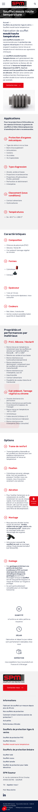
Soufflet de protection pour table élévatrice (15, 766)
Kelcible (13, 805)
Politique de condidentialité (24, 807)
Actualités (7, 721)
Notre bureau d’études (11, 724)
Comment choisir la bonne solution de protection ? (17, 716)
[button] (13, 85)
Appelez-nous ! (12, 785)
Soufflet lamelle (9, 762)
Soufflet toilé (8, 755)
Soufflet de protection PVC (13, 738)
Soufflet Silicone (9, 741)
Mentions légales (8, 807)
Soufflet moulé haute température (16, 744)
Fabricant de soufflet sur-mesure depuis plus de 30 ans (18, 707)
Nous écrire (11, 790)
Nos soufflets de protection (13, 711)
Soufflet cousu (8, 758)
